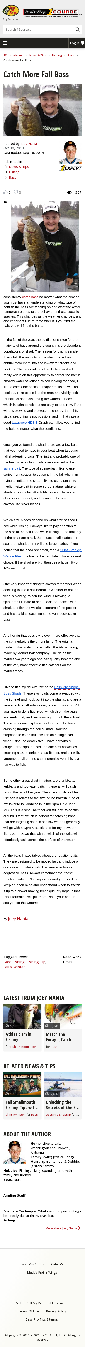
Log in (74, 43)
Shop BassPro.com (11, 19)
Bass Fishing (14, 961)
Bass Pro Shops (32, 1264)
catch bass (30, 297)
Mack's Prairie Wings (42, 1272)
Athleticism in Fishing (18, 1037)
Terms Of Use (28, 1311)
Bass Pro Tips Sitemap (42, 1319)
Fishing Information (23, 1047)
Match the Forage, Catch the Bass (62, 1039)
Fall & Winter (14, 966)
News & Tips (37, 55)
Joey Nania (29, 143)
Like (5, 192)
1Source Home (13, 55)
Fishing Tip (36, 961)
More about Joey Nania (61, 1228)
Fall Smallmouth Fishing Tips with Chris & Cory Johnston (21, 1110)
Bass (71, 55)
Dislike (16, 192)
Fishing (57, 55)
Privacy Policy (56, 1311)
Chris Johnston (16, 1115)
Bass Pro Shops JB (58, 1115)
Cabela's (57, 1264)
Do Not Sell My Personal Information (42, 1303)
